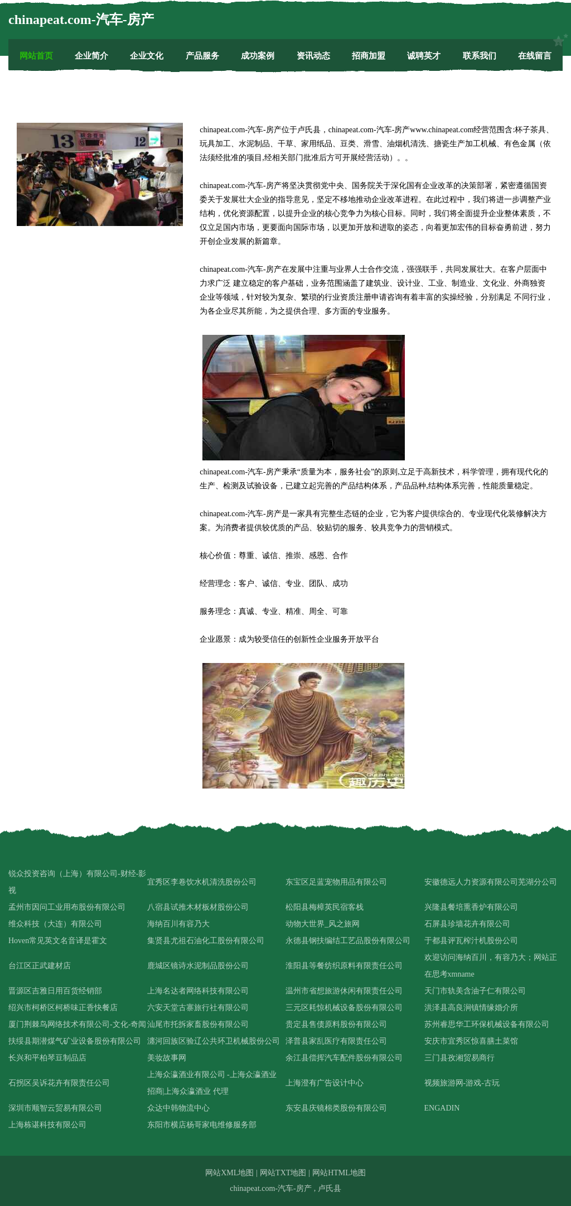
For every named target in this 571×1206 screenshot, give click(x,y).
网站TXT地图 (283, 1173)
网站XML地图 (229, 1173)
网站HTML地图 (339, 1173)
